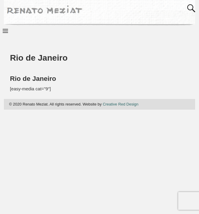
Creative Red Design (120, 104)
